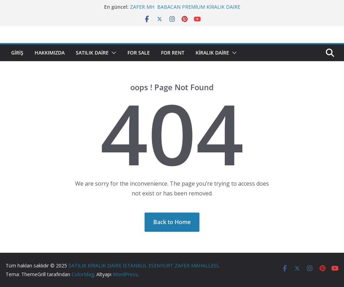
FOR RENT (172, 52)
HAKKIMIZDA (50, 52)
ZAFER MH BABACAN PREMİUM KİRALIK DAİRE (185, 6)
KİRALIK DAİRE (212, 52)
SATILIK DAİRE (92, 52)
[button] (112, 53)
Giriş (17, 52)
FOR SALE (138, 52)
